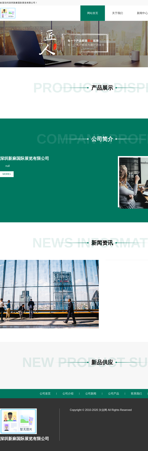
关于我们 (117, 13)
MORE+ (7, 174)
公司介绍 (68, 393)
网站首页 (92, 13)
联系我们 (136, 393)
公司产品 (113, 393)
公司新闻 (90, 393)
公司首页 (45, 393)
